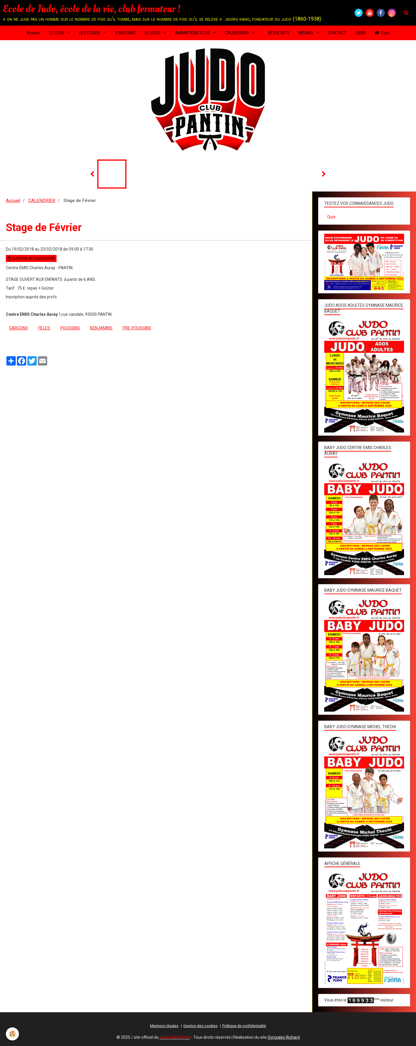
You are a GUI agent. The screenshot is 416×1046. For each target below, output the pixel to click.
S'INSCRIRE (125, 33)
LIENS (360, 33)
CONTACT (337, 33)
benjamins (101, 328)
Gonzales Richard (284, 1037)
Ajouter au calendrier (31, 258)
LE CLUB (57, 33)
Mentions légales (164, 1026)
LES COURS (90, 33)
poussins (70, 328)
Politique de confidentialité (244, 1026)
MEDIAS (306, 33)
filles (44, 328)
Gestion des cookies (200, 1026)
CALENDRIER (237, 33)
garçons (18, 328)
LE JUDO (152, 33)
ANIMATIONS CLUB (193, 33)
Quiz (382, 33)
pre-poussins (137, 328)
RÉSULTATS (276, 33)
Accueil (33, 33)
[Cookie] (12, 1033)
